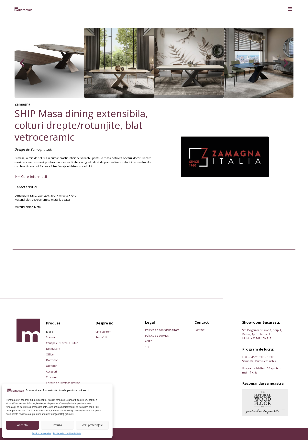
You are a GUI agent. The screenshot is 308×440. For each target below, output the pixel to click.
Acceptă (22, 425)
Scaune (50, 337)
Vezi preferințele (92, 425)
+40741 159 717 (261, 338)
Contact (199, 330)
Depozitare (53, 349)
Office (50, 354)
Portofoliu (101, 337)
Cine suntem (103, 331)
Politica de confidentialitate (67, 433)
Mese (49, 331)
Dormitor (52, 360)
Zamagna (22, 104)
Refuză (57, 425)
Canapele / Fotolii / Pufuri (62, 343)
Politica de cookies (41, 433)
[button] (290, 8)
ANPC (148, 341)
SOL (147, 347)
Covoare (51, 377)
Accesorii (51, 371)
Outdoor (51, 366)
